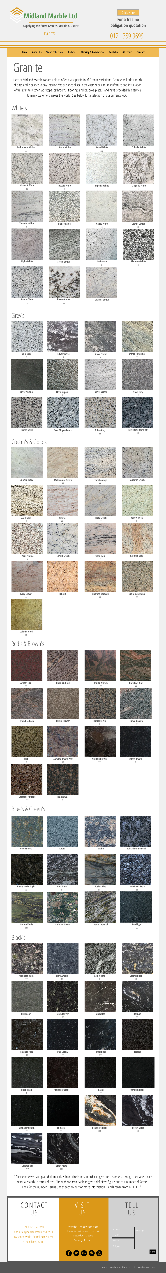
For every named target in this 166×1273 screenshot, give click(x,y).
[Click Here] (128, 12)
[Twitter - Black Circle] (76, 1253)
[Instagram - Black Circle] (99, 1253)
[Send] (153, 1252)
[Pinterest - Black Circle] (92, 1253)
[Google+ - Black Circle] (84, 1253)
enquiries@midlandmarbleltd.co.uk (33, 1232)
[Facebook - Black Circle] (69, 1253)
